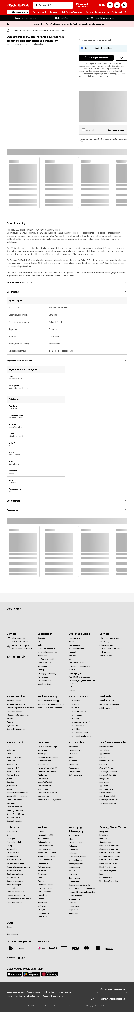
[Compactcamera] (75, 771)
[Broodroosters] (43, 913)
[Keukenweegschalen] (46, 888)
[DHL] (22, 948)
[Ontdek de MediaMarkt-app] (48, 700)
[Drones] (71, 757)
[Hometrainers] (74, 913)
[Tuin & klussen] (43, 677)
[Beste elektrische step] (77, 725)
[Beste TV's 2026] (75, 708)
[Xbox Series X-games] (107, 870)
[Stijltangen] (73, 853)
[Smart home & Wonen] (46, 663)
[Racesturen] (103, 835)
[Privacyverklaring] (65, 992)
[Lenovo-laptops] (44, 750)
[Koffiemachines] (44, 842)
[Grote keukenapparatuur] (47, 652)
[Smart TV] (10, 753)
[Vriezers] (41, 881)
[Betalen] (10, 718)
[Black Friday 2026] (44, 680)
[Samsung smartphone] (108, 771)
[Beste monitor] (74, 700)
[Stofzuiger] (11, 838)
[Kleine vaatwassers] (14, 902)
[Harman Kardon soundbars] (17, 792)
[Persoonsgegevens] (33, 992)
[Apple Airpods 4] (13, 768)
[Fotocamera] (73, 746)
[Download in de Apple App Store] (50, 708)
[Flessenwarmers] (75, 878)
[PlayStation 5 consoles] (108, 863)
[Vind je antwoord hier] (20, 641)
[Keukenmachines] (44, 891)
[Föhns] (71, 839)
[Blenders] (41, 899)
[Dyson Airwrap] (74, 835)
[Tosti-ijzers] (42, 909)
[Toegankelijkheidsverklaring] (53, 996)
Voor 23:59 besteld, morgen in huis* (101, 18)
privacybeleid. (103, 76)
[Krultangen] (73, 846)
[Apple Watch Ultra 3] (107, 789)
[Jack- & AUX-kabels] (14, 817)
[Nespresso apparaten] (46, 856)
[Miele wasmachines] (14, 877)
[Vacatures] (72, 670)
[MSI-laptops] (42, 775)
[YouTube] (19, 656)
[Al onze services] (105, 655)
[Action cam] (73, 753)
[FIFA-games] (104, 831)
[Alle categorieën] (18, 12)
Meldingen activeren (96, 58)
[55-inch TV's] (11, 750)
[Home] (8, 30)
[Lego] (101, 874)
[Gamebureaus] (105, 842)
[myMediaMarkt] (74, 638)
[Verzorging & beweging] (47, 673)
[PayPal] (53, 948)
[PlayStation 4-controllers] (109, 849)
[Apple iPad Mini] (43, 778)
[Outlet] (71, 659)
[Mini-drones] (73, 764)
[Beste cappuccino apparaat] (79, 722)
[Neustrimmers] (74, 899)
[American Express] (97, 948)
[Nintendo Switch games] (108, 860)
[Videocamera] (74, 768)
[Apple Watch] (104, 785)
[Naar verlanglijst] (117, 5)
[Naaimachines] (12, 856)
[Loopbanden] (73, 910)
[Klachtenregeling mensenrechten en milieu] (82, 681)
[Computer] (41, 638)
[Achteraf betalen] (109, 949)
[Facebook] (9, 656)
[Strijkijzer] (10, 845)
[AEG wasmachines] (14, 870)
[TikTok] (24, 656)
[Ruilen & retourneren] (15, 711)
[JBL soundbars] (12, 785)
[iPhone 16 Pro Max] (106, 768)
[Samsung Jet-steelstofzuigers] (18, 867)
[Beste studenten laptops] (47, 746)
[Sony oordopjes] (13, 775)
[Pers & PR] (72, 686)
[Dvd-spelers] (11, 803)
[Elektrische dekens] (14, 852)
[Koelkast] (41, 877)
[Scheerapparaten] (75, 842)
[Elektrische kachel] (14, 842)
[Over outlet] (11, 930)
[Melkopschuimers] (44, 867)
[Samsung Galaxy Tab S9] (47, 768)
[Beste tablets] (74, 704)
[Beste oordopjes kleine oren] (80, 736)
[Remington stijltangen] (77, 856)
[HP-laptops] (42, 753)
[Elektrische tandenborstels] (79, 885)
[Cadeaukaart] (104, 652)
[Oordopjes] (11, 761)
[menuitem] (33, 12)
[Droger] (9, 835)
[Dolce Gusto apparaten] (47, 852)
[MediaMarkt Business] (77, 648)
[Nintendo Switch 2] (106, 877)
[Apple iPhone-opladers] (108, 796)
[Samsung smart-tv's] (15, 807)
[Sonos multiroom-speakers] (17, 796)
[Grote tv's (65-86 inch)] (15, 814)
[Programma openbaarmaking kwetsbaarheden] (23, 996)
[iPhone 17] (103, 757)
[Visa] (75, 948)
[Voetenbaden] (74, 881)
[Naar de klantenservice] (16, 729)
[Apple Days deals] (44, 684)
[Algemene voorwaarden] (15, 992)
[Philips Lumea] (74, 906)
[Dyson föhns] (73, 871)
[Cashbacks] (73, 652)
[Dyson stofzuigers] (14, 860)
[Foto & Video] (42, 666)
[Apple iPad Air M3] (44, 785)
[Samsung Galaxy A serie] (108, 799)
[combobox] (55, 5)
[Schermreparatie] (106, 645)
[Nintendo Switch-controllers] (110, 856)
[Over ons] (72, 655)
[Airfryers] (41, 831)
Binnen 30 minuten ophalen (25, 18)
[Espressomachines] (45, 849)
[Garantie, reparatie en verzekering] (20, 708)
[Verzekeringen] (105, 641)
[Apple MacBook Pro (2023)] (48, 796)
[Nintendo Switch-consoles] (109, 852)
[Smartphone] (104, 750)
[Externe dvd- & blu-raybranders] (50, 799)
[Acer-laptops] (43, 789)
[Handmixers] (42, 902)
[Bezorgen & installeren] (16, 704)
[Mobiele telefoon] (106, 746)
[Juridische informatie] (77, 663)
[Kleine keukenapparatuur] (48, 648)
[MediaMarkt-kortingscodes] (79, 677)
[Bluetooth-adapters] (14, 821)
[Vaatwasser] (42, 874)
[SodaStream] (42, 916)
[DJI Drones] (73, 761)
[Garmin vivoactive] (106, 792)
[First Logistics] (22, 958)
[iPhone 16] (103, 764)
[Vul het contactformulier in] (22, 648)
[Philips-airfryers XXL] (45, 835)
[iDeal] (42, 948)
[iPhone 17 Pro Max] (106, 761)
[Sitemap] (72, 690)
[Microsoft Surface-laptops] (48, 757)
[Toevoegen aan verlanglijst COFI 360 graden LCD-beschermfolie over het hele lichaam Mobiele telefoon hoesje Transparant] (121, 58)
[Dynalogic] (11, 957)
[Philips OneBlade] (75, 895)
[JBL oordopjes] (12, 778)
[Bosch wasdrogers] (14, 884)
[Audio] (40, 645)
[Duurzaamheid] (74, 645)
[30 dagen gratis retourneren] (18, 715)
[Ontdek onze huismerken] (109, 704)
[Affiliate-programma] (76, 673)
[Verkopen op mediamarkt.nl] (79, 666)
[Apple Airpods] (12, 764)
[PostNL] (11, 948)
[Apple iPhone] (104, 753)
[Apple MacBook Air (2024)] (47, 771)
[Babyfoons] (73, 874)
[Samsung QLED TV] (14, 757)
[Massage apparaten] (77, 863)
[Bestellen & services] (14, 700)
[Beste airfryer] (74, 718)
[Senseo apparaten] (45, 860)
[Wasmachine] (12, 831)
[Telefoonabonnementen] (109, 638)
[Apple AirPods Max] (14, 771)
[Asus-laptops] (43, 764)
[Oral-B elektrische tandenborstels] (82, 888)
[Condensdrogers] (13, 888)
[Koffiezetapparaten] (45, 845)
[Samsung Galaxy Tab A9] (47, 792)
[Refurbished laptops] (46, 761)
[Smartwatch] (104, 782)
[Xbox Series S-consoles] (108, 881)
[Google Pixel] (104, 778)
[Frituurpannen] (43, 838)
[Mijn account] (110, 5)
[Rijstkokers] (42, 906)
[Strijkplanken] (12, 849)
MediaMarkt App (61, 18)
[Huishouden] (42, 655)
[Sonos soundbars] (14, 789)
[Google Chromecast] (14, 799)
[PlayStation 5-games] (107, 867)
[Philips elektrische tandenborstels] (82, 892)
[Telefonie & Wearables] (47, 659)
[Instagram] (14, 656)
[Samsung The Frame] (15, 810)
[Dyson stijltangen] (75, 860)
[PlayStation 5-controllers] (109, 845)
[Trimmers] (72, 902)
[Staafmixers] (42, 895)
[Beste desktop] (74, 729)
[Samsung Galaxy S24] (107, 803)
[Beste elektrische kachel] (78, 732)
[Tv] (39, 641)
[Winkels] (72, 641)
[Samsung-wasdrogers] (15, 891)
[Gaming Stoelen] (105, 838)
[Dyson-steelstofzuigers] (16, 863)
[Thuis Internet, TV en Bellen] (110, 648)
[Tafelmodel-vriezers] (45, 884)
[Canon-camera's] (75, 750)
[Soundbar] (10, 782)
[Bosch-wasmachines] (15, 874)
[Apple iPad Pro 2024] (45, 782)
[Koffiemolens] (43, 863)
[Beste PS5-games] (76, 715)
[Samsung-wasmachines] (16, 881)
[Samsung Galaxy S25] (107, 775)
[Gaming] (41, 670)
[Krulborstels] (73, 849)
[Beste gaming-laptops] (77, 711)
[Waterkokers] (43, 870)
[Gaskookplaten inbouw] (16, 895)
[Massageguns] (74, 867)
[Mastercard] (86, 948)
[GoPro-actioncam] (75, 775)
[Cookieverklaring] (49, 992)
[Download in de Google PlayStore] (51, 704)
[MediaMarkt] (18, 5)
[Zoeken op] (36, 5)
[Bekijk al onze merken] (108, 708)
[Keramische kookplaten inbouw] (19, 899)
